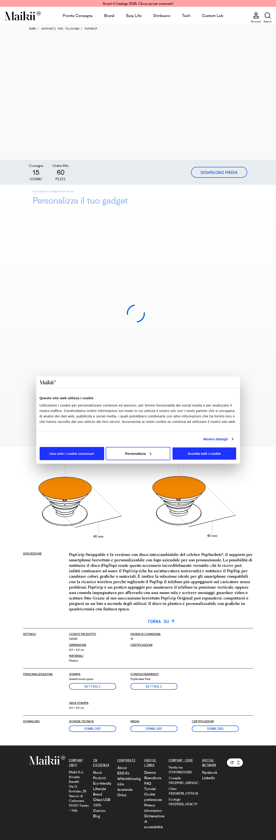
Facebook (209, 772)
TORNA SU (158, 621)
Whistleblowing (129, 778)
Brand (109, 15)
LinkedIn (208, 778)
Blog (96, 816)
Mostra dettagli (215, 439)
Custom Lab (212, 15)
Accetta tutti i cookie (204, 453)
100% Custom (99, 808)
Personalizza (138, 453)
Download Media (219, 172)
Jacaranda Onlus (124, 792)
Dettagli (92, 686)
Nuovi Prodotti (99, 775)
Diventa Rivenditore (152, 775)
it (235, 762)
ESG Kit (123, 773)
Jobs (120, 784)
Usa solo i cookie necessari (72, 453)
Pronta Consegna (78, 15)
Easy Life (134, 15)
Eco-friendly (102, 783)
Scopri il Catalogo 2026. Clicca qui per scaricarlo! (138, 3)
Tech (186, 15)
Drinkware (161, 15)
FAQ (147, 783)
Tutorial (150, 788)
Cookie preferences (153, 797)
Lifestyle (99, 788)
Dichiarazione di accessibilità (154, 821)
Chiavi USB (101, 799)
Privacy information (153, 808)
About (122, 767)
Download (92, 728)
